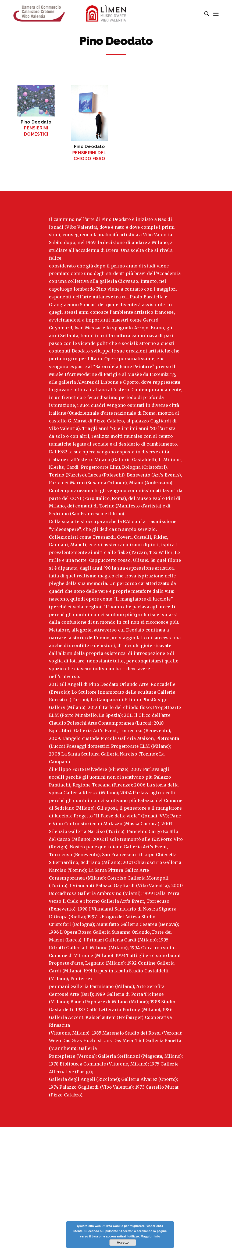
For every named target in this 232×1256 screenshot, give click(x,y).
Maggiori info (150, 1236)
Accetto (123, 1242)
